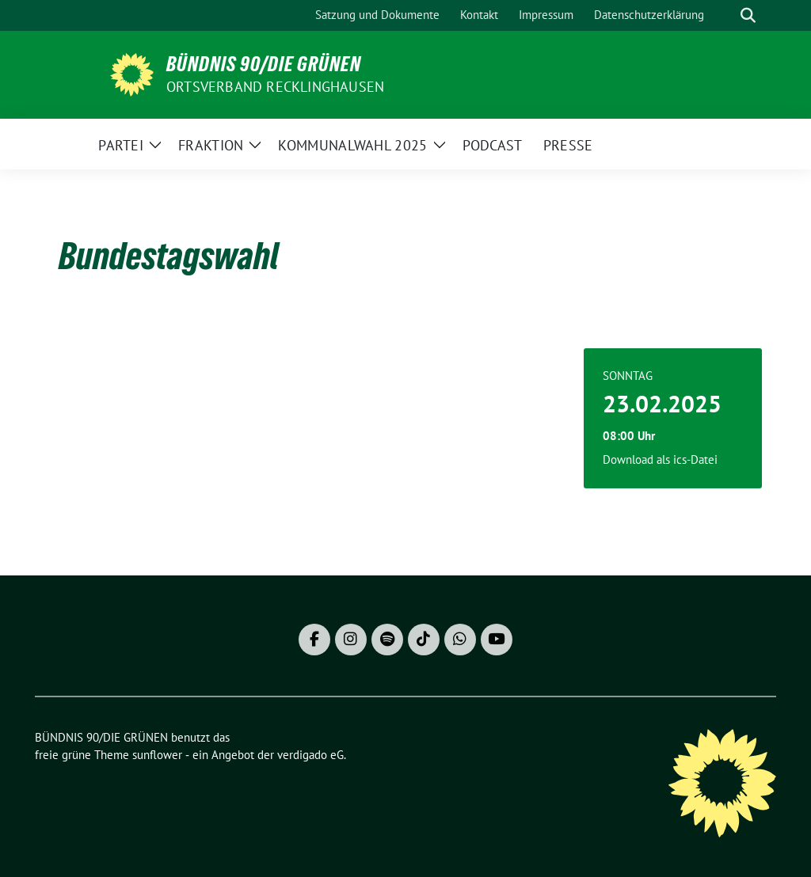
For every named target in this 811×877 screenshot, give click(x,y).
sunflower (157, 754)
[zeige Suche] (748, 15)
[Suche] (725, 15)
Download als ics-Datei (660, 459)
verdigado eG (310, 754)
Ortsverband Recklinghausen (275, 87)
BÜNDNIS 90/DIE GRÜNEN (263, 64)
